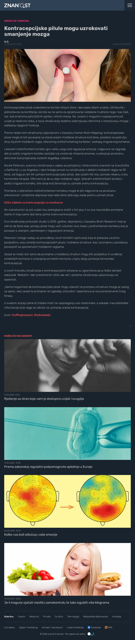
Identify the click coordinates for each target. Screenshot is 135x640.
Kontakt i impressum (52, 627)
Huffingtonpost (22, 315)
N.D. (6, 41)
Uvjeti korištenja (75, 627)
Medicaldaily (42, 315)
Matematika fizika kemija (95, 616)
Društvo (59, 616)
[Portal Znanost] (50, 5)
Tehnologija (73, 616)
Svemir (21, 616)
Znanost (59, 634)
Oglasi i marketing (28, 627)
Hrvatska (116, 616)
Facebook (96, 627)
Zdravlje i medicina (16, 21)
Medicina (34, 616)
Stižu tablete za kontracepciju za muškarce (33, 202)
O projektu (9, 627)
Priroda (47, 616)
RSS (110, 627)
